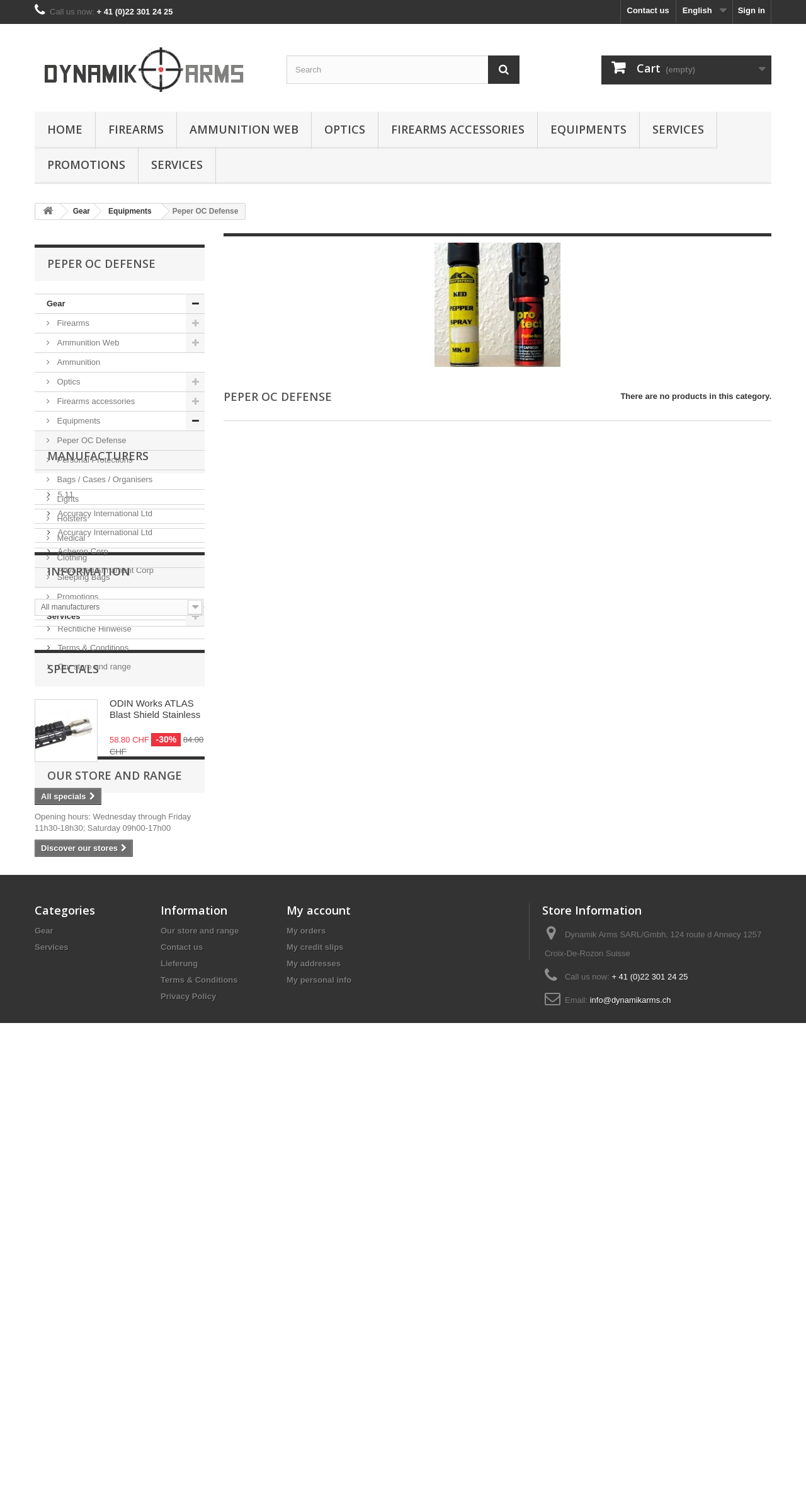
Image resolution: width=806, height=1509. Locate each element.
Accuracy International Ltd (103, 717)
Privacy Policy (188, 1422)
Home (64, 129)
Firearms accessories (458, 129)
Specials (73, 995)
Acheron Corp (81, 755)
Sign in (751, 10)
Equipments (588, 129)
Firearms (136, 129)
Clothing (71, 557)
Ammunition (77, 362)
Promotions (86, 164)
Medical (70, 538)
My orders (306, 1357)
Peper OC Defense (90, 440)
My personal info (319, 1406)
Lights (67, 499)
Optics (344, 129)
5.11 (64, 698)
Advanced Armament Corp (104, 773)
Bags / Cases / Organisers (103, 479)
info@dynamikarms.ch (630, 1426)
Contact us (648, 10)
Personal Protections (94, 460)
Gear (56, 303)
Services (678, 129)
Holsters (71, 518)
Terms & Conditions (91, 929)
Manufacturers (98, 664)
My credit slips (315, 1373)
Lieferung (73, 891)
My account (319, 1336)
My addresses (314, 1389)
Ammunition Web (244, 129)
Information (88, 857)
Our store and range (93, 947)
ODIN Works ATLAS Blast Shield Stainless (155, 1035)
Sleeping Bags (82, 577)
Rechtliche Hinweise (93, 910)
